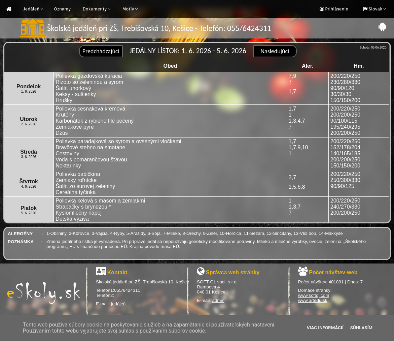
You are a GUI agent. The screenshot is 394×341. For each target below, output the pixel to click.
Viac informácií (325, 327)
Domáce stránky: (315, 290)
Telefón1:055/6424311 (118, 290)
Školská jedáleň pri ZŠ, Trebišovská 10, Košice (142, 281)
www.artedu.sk (312, 300)
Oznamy (62, 8)
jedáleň (118, 303)
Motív (128, 8)
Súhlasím (361, 327)
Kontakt (117, 272)
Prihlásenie (336, 8)
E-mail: (103, 303)
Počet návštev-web (333, 272)
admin (218, 300)
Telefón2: (105, 295)
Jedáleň (31, 8)
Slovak (374, 8)
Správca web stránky (232, 272)
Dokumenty (95, 8)
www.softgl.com (313, 295)
